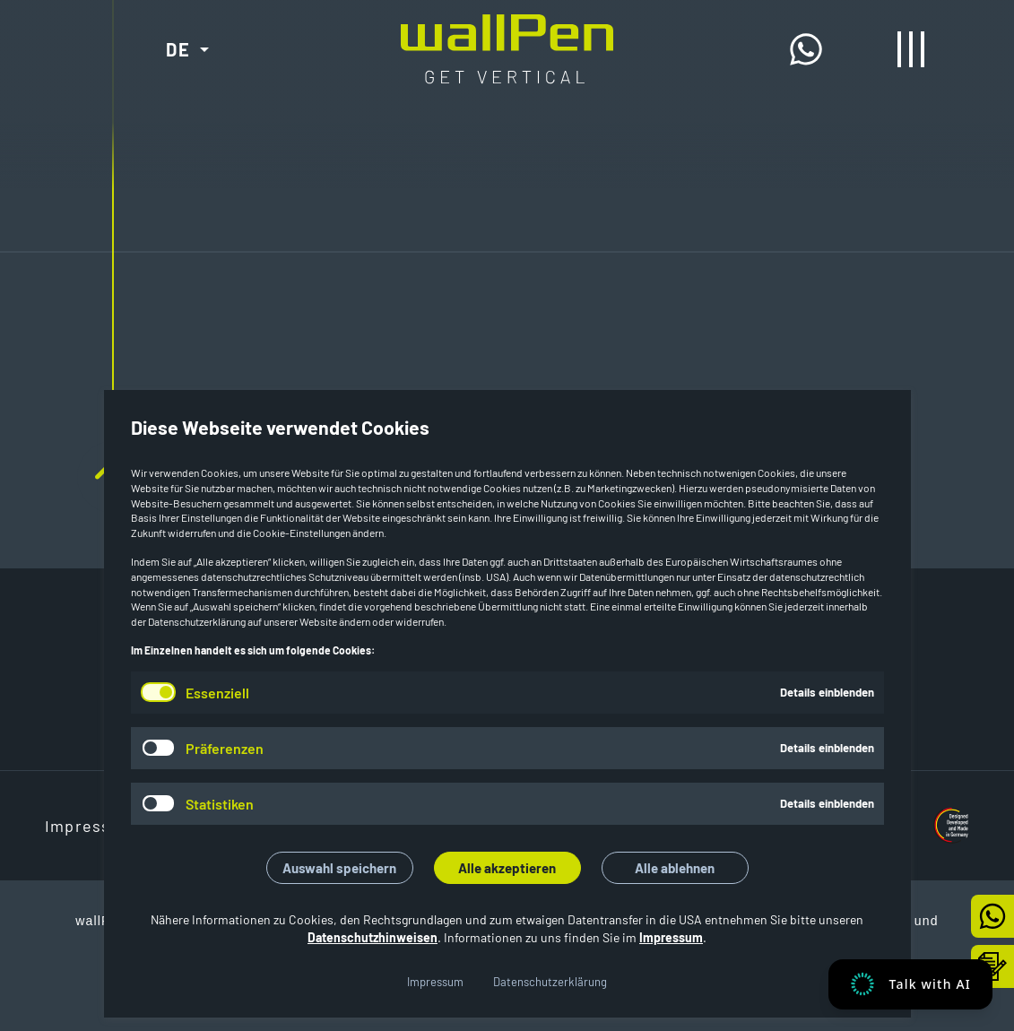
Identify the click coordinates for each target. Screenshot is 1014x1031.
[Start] (507, 29)
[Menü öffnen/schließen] (910, 49)
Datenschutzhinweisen (373, 937)
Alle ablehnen (675, 868)
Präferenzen (225, 748)
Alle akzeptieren (507, 868)
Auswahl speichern (339, 868)
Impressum (671, 937)
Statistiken (220, 803)
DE (178, 49)
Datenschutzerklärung (550, 982)
